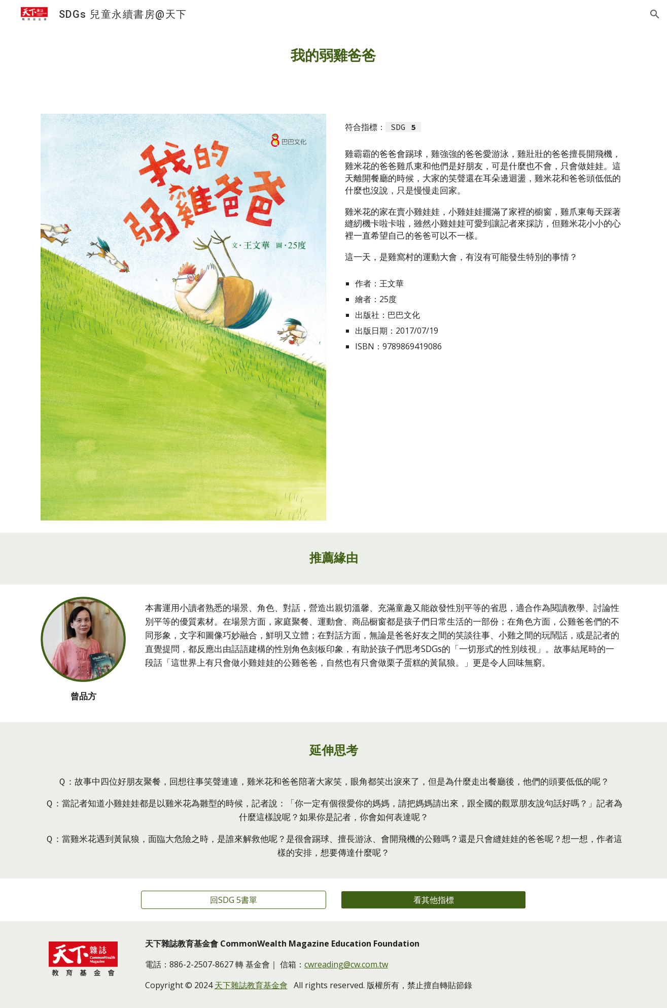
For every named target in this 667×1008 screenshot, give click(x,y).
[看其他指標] (433, 900)
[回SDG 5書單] (234, 900)
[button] (655, 14)
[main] (333, 56)
